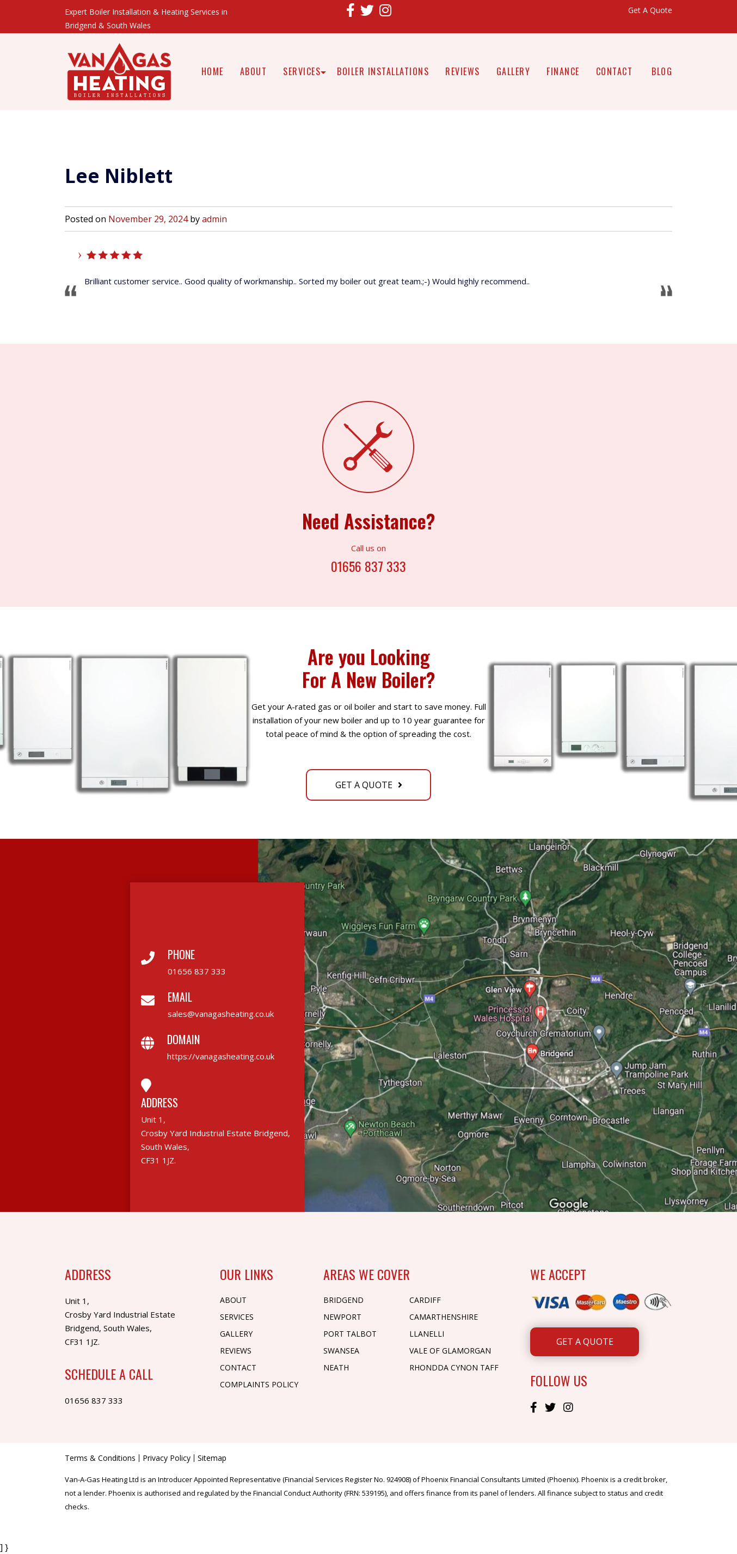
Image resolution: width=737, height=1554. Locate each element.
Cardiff (425, 1300)
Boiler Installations (383, 71)
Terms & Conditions (100, 1458)
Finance (563, 71)
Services (302, 71)
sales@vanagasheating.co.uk (221, 1013)
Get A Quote (650, 10)
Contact (614, 71)
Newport (342, 1317)
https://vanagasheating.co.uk (220, 1056)
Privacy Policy (167, 1458)
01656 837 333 (368, 565)
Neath (336, 1367)
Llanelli (426, 1333)
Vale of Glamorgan (450, 1350)
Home (212, 71)
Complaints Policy (259, 1384)
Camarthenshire (443, 1317)
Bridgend (343, 1300)
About (253, 71)
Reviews (462, 71)
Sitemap (212, 1458)
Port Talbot (350, 1333)
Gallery (513, 71)
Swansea (341, 1350)
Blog (662, 71)
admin (214, 219)
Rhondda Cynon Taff (454, 1367)
